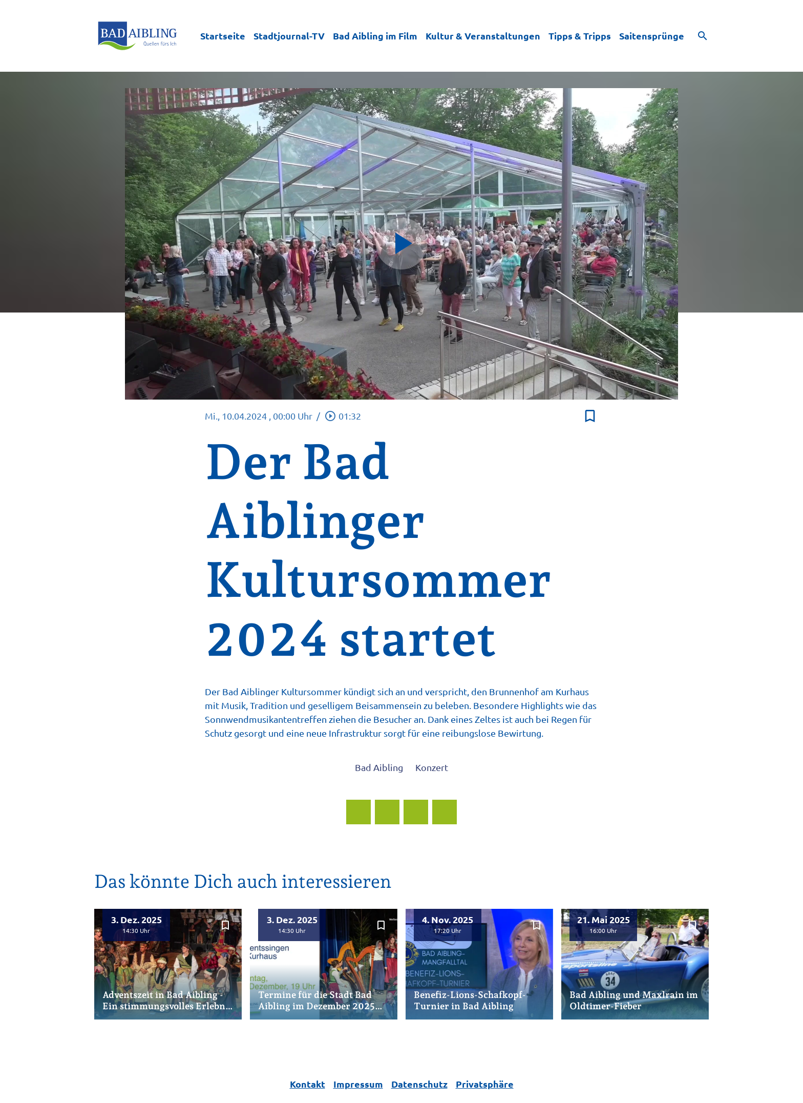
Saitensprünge (651, 35)
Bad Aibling (379, 767)
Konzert (431, 767)
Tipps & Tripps (579, 35)
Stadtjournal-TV (289, 35)
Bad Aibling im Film (375, 35)
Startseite (222, 35)
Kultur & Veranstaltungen (483, 35)
